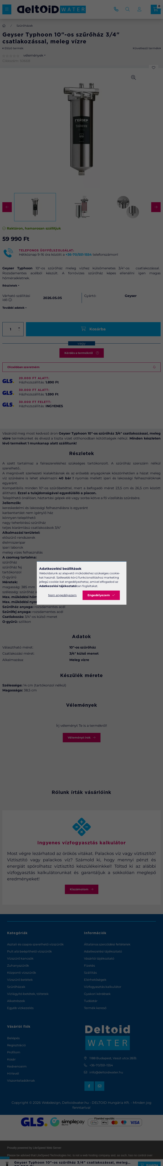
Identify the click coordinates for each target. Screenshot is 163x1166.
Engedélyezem (99, 595)
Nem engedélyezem (62, 595)
